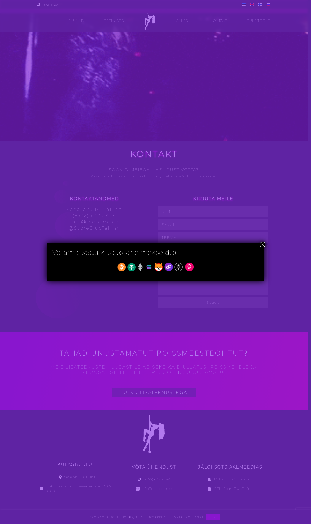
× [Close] (262, 244)
